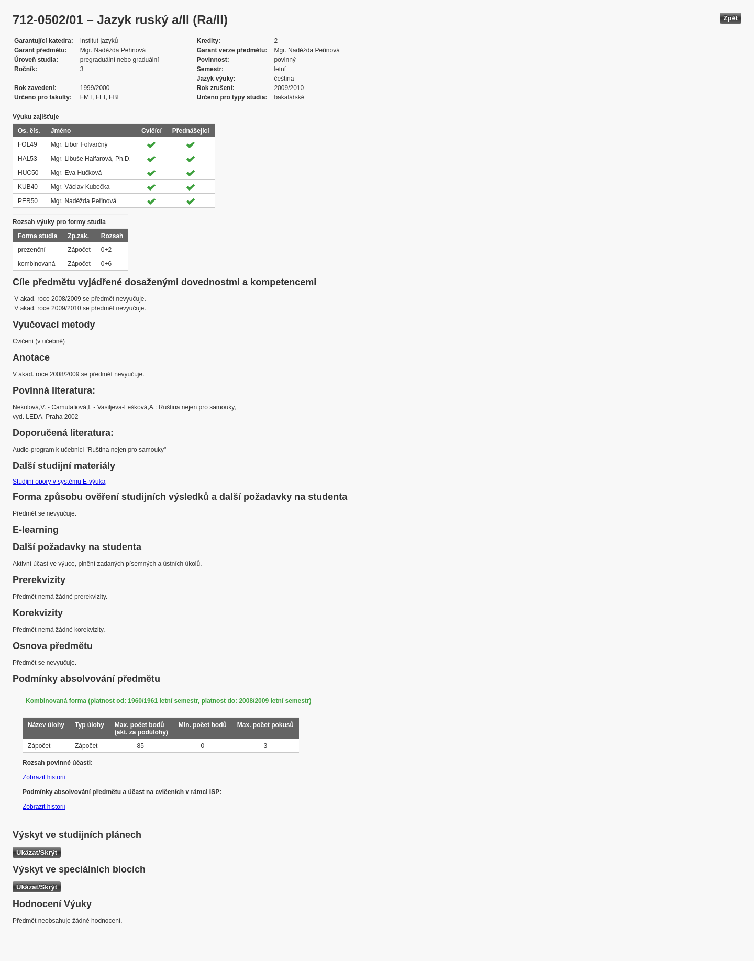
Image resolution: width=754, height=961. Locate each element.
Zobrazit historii (44, 777)
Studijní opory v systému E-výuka (59, 481)
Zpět (731, 18)
